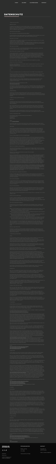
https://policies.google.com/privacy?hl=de (18, 438)
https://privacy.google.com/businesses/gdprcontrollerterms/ (19, 435)
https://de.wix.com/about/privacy (15, 83)
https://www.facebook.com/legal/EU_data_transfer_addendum (19, 346)
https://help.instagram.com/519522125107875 (17, 382)
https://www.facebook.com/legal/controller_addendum (18, 337)
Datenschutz (4, 455)
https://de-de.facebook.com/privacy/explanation (17, 320)
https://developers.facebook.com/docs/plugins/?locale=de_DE (19, 311)
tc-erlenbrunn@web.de (15, 121)
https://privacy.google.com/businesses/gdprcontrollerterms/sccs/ (20, 436)
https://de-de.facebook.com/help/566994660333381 (17, 347)
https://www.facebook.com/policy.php (15, 348)
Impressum (4, 453)
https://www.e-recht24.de (14, 441)
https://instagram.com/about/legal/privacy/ (16, 385)
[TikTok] (6, 450)
